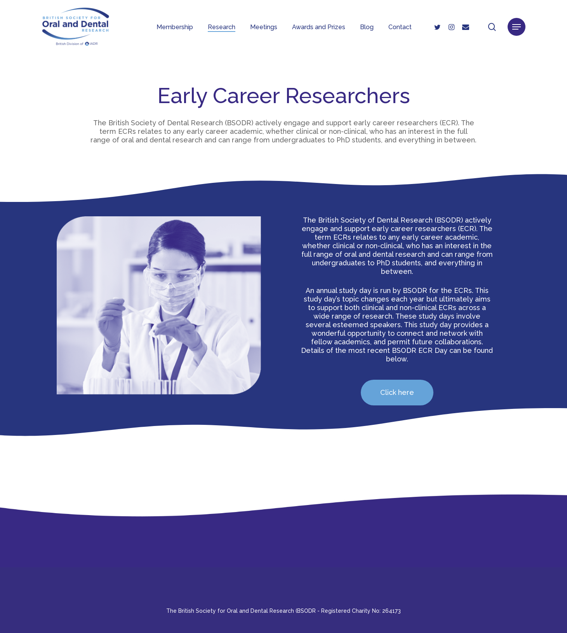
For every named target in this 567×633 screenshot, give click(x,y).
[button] (516, 27)
